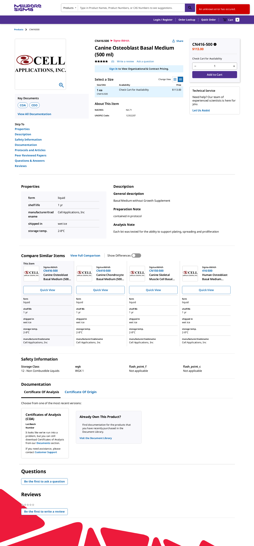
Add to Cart (214, 75)
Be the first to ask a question (44, 481)
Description (23, 134)
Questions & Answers (30, 161)
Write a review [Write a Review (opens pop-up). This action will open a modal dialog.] (125, 61)
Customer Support (46, 452)
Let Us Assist (201, 110)
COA (23, 105)
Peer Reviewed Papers (30, 155)
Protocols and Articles (30, 150)
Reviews (21, 166)
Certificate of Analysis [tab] (41, 392)
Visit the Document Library (96, 438)
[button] (162, 19)
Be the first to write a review (46, 512)
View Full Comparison (85, 255)
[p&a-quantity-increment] (234, 66)
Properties (22, 129)
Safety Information (28, 139)
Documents (43, 443)
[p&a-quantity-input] (214, 66)
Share (177, 41)
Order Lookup (187, 19)
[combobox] (128, 8)
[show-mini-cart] (231, 19)
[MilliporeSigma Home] (27, 7)
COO (34, 105)
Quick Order (208, 19)
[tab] (21, 29)
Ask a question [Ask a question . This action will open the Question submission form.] (145, 61)
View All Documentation (34, 114)
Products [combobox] (68, 8)
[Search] (190, 8)
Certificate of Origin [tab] (81, 392)
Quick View (47, 290)
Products (18, 29)
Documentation (26, 145)
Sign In (113, 68)
